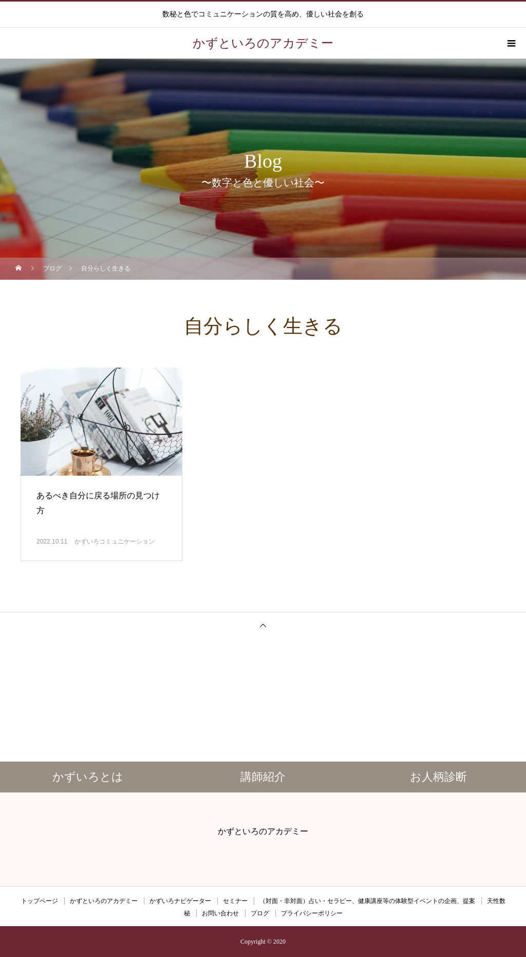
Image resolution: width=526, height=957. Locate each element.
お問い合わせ (220, 913)
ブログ (260, 913)
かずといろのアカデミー (104, 901)
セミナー (235, 901)
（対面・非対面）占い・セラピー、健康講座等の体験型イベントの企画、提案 (367, 901)
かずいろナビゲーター (180, 901)
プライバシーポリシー (312, 913)
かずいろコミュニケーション (114, 541)
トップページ (39, 901)
